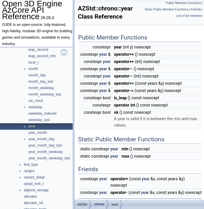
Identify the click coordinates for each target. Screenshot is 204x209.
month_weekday (41, 88)
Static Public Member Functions (167, 9)
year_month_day (41, 139)
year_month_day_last (45, 145)
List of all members (189, 16)
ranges (29, 171)
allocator (30, 196)
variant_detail (34, 177)
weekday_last (39, 120)
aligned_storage (36, 190)
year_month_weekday (45, 152)
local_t (33, 62)
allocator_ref (33, 203)
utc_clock (35, 101)
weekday (35, 107)
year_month (37, 133)
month (33, 69)
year (31, 126)
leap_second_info (42, 56)
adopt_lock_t (34, 184)
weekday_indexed (42, 113)
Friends (196, 9)
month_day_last (40, 82)
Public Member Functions (183, 3)
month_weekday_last (44, 94)
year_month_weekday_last (49, 158)
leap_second (38, 50)
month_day (37, 75)
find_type (31, 165)
